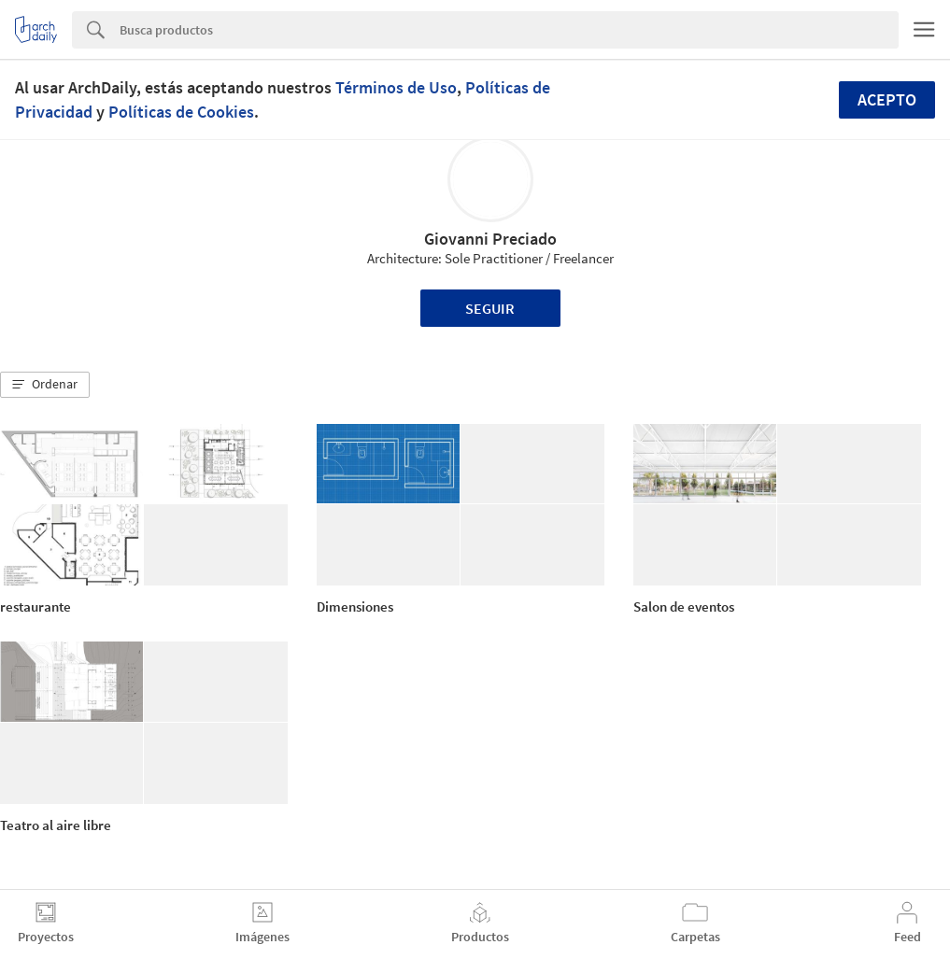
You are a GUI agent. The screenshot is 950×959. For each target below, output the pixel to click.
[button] (45, 385)
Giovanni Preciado (490, 238)
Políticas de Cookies (181, 111)
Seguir (490, 308)
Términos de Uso (396, 87)
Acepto (887, 99)
